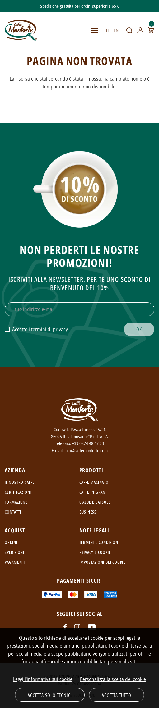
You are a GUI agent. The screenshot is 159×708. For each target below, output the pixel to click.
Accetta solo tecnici (50, 695)
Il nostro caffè (20, 482)
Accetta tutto (116, 695)
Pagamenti (15, 562)
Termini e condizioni (99, 542)
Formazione (16, 502)
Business (87, 512)
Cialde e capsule (94, 502)
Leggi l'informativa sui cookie (42, 679)
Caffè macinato (94, 482)
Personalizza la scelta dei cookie (113, 679)
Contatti (13, 512)
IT (107, 30)
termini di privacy (49, 329)
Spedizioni (14, 552)
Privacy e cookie (95, 552)
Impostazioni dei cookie (102, 562)
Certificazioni (18, 492)
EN (116, 30)
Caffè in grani (93, 492)
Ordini (11, 542)
